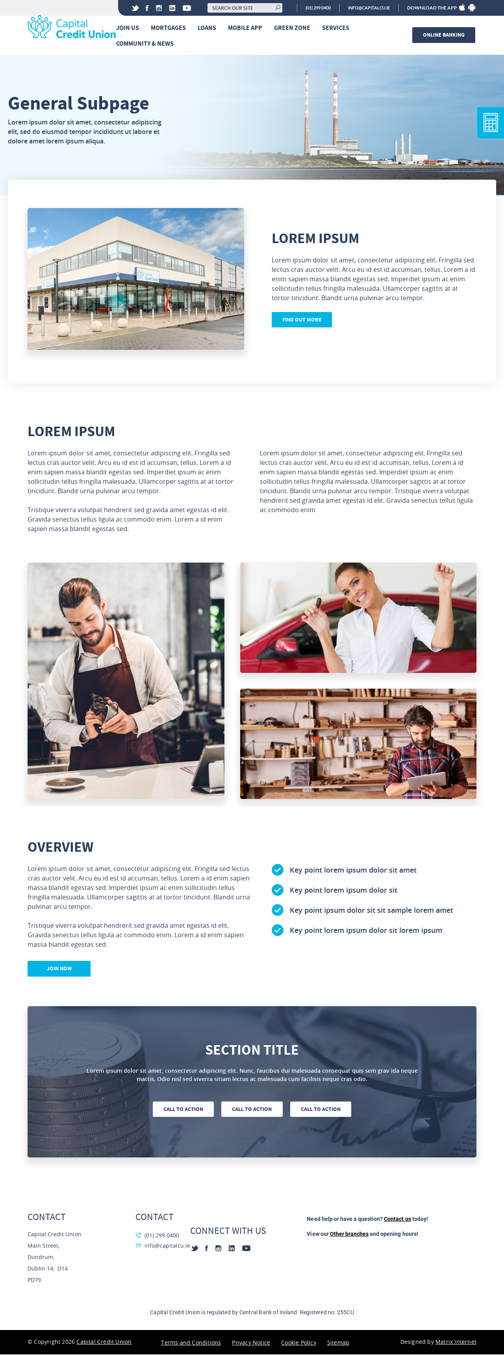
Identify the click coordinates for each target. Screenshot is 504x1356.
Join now (59, 970)
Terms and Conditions (191, 1344)
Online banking (445, 35)
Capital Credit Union (104, 1343)
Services (337, 28)
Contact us (397, 1220)
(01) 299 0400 (310, 8)
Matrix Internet (455, 1343)
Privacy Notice (251, 1344)
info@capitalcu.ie (366, 8)
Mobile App (247, 28)
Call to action (181, 1111)
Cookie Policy (298, 1344)
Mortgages (170, 28)
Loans (209, 28)
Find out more (303, 321)
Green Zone (294, 28)
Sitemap (338, 1344)
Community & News (147, 44)
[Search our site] (234, 8)
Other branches (349, 1235)
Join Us (129, 28)
